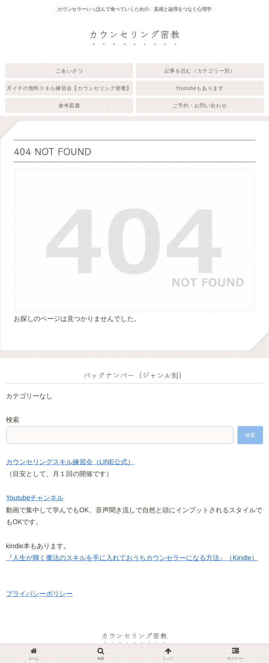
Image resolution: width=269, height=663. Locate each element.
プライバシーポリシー (39, 593)
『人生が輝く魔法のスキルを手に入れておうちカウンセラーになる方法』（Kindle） (132, 558)
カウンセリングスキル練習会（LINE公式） (70, 462)
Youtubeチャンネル (34, 498)
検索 (12, 419)
